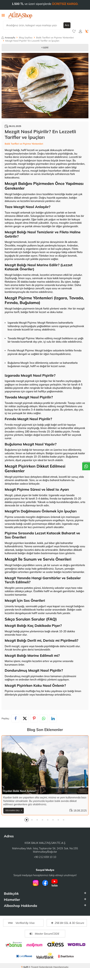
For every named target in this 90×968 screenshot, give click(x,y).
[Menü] (3, 15)
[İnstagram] (36, 883)
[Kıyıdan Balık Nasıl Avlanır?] (45, 764)
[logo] (20, 15)
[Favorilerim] (74, 31)
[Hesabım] (80, 31)
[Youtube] (54, 883)
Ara (67, 25)
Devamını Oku (13, 810)
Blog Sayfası (25, 37)
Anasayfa (8, 37)
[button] (26, 820)
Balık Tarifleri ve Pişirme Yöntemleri (55, 37)
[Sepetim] (86, 31)
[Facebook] (45, 883)
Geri (45, 47)
